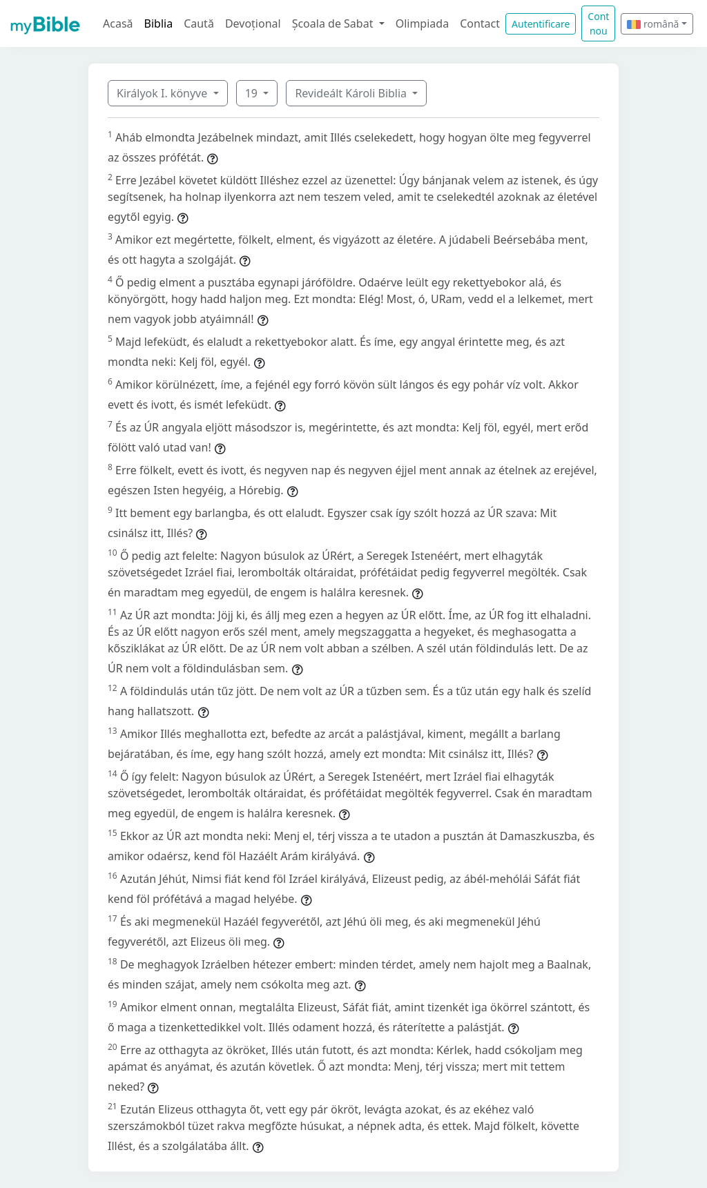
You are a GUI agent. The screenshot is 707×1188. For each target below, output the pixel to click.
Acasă (118, 23)
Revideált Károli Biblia (352, 93)
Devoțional (253, 23)
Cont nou (598, 23)
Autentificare (541, 23)
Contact (480, 23)
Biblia (158, 23)
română (653, 23)
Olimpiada (422, 23)
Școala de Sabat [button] (334, 23)
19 (252, 93)
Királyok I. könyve (163, 93)
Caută (199, 23)
